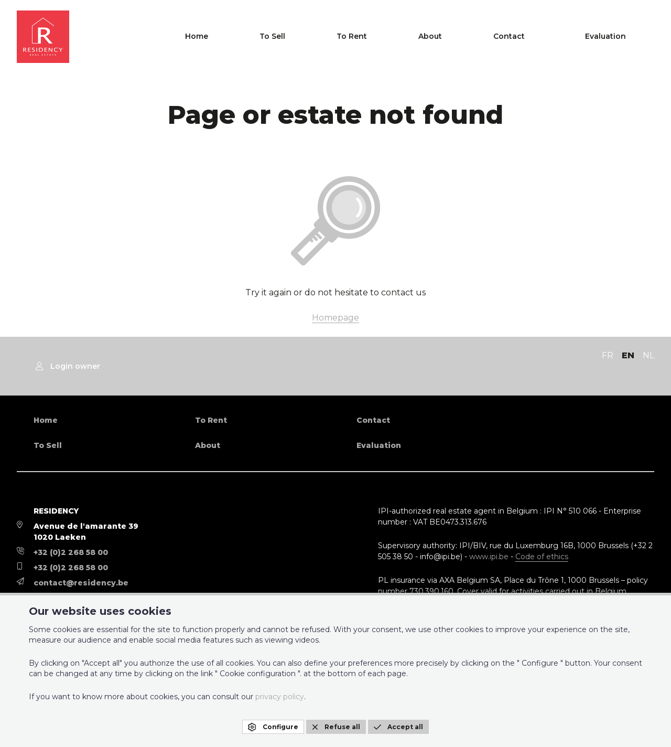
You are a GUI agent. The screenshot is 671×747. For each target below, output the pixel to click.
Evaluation (624, 36)
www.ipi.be (488, 556)
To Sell (396, 36)
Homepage (335, 318)
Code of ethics (541, 556)
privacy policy (279, 696)
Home (347, 36)
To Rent (450, 36)
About (502, 36)
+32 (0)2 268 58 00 (71, 552)
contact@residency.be (81, 583)
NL (648, 355)
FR (607, 355)
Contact (554, 36)
